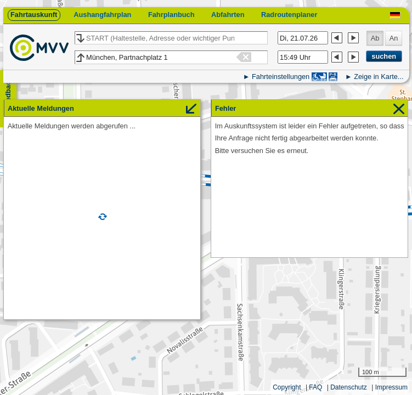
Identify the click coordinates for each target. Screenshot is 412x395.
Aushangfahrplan (102, 14)
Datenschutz (348, 387)
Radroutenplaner (289, 14)
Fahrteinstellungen (280, 76)
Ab (375, 38)
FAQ (315, 387)
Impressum (391, 387)
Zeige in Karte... (378, 76)
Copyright (287, 387)
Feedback (8, 93)
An (394, 38)
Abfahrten (227, 14)
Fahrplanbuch (171, 14)
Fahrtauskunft (33, 14)
